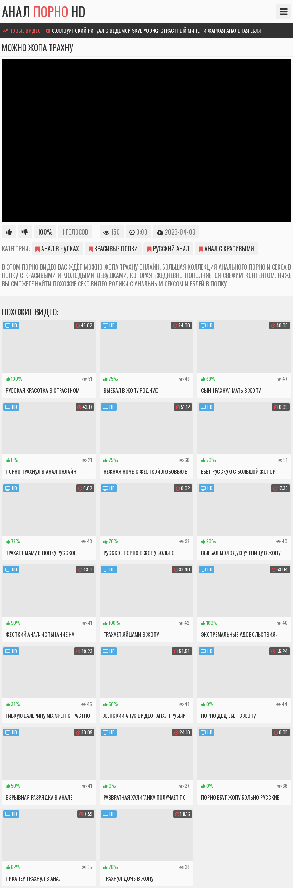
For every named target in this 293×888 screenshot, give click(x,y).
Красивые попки (113, 248)
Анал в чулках (57, 248)
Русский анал (168, 248)
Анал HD (43, 11)
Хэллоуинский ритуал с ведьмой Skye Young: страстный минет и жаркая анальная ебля (156, 30)
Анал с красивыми (226, 248)
